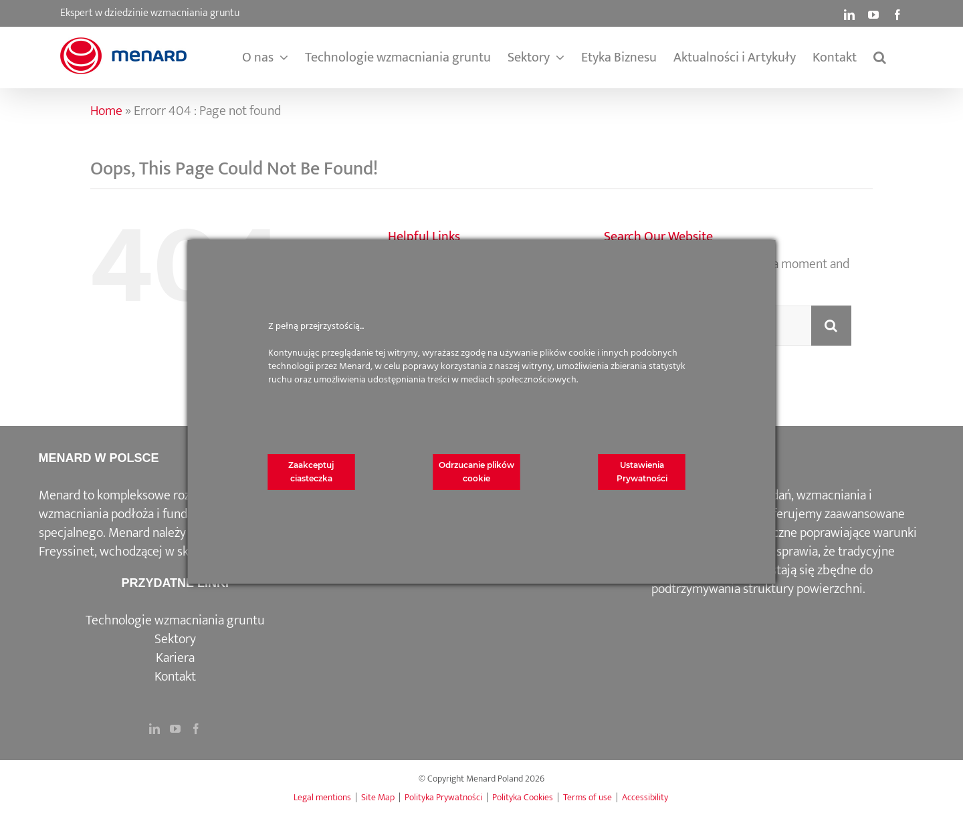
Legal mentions (322, 797)
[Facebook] (196, 728)
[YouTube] (175, 728)
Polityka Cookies (522, 797)
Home (106, 111)
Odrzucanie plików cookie (476, 471)
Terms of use (587, 797)
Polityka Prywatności (443, 797)
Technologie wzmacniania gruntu (175, 620)
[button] (879, 57)
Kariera (175, 657)
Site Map (378, 797)
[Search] (831, 326)
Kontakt (175, 676)
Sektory (175, 639)
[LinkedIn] (154, 728)
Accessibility (645, 797)
